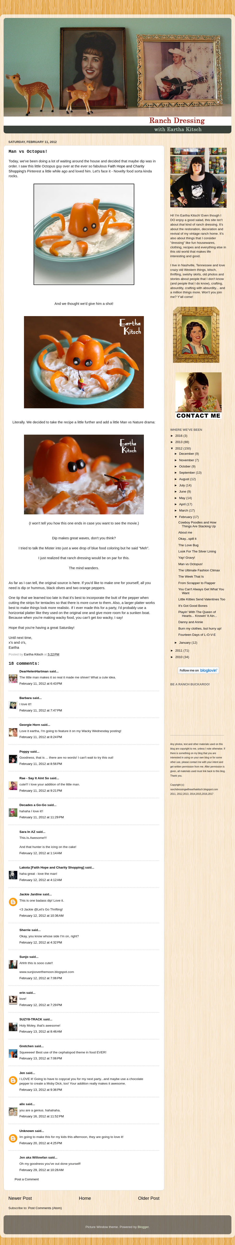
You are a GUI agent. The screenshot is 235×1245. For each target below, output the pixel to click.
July (182, 485)
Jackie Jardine (30, 894)
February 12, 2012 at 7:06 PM (40, 978)
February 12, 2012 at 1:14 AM (40, 853)
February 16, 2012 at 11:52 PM (41, 1116)
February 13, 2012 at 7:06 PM (40, 1058)
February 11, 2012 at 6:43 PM (40, 683)
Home (85, 1198)
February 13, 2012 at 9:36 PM (40, 1090)
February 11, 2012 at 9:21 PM (40, 790)
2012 (179, 448)
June (183, 491)
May (182, 498)
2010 (179, 657)
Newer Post (20, 1198)
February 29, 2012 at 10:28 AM (41, 1170)
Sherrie (25, 930)
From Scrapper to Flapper (197, 583)
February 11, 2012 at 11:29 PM (41, 817)
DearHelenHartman (34, 671)
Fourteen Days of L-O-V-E (197, 635)
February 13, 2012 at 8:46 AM (40, 1031)
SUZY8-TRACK (30, 1019)
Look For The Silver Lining (197, 551)
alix (22, 1104)
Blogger (143, 1227)
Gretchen (26, 1046)
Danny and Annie (190, 622)
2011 (179, 650)
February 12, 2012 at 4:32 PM (40, 942)
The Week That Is (191, 576)
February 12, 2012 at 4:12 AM (40, 880)
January (185, 642)
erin (22, 993)
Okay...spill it (187, 538)
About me (185, 532)
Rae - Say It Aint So (34, 778)
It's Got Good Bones (192, 606)
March (184, 510)
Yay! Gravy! (186, 557)
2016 (179, 436)
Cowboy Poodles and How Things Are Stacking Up (197, 524)
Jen (22, 1073)
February (186, 517)
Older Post (148, 1198)
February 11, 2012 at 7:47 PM (40, 710)
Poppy (24, 751)
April (183, 504)
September (187, 472)
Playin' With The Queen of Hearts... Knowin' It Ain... (197, 614)
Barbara (25, 698)
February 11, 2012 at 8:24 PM (40, 737)
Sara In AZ (27, 832)
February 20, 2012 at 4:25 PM (40, 1143)
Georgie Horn (29, 725)
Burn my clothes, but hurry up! (200, 628)
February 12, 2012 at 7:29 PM (40, 1005)
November (187, 460)
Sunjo (24, 957)
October (185, 466)
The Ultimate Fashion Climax (199, 570)
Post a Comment (27, 1179)
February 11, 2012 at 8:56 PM (40, 764)
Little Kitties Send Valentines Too (201, 599)
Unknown (26, 1131)
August (184, 479)
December (187, 453)
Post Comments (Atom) (45, 1208)
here (76, 583)
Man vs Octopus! (190, 564)
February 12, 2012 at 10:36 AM (41, 915)
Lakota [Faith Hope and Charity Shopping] (51, 867)
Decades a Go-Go (33, 805)
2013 (179, 442)
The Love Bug (188, 545)
